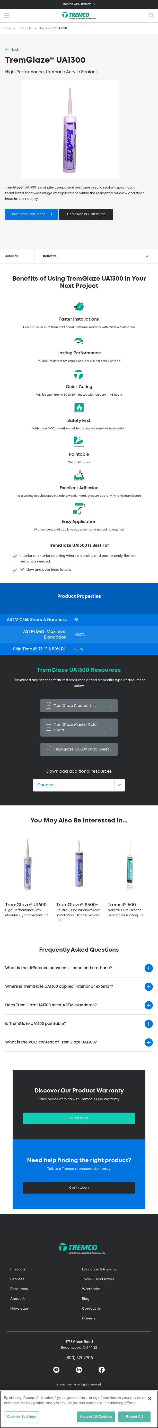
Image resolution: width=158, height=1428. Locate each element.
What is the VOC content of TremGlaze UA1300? (51, 1042)
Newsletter (19, 1308)
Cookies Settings (21, 1416)
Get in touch (79, 1187)
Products (25, 28)
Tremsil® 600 (130, 877)
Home (7, 28)
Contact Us (91, 1308)
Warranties (91, 1289)
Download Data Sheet (28, 214)
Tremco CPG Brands (77, 4)
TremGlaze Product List (79, 706)
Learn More (79, 1118)
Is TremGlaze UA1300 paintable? (35, 1024)
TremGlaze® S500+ (78, 879)
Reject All (134, 1416)
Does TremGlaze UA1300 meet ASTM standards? (51, 1005)
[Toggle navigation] (79, 4)
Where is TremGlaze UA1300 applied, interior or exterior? (59, 987)
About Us (17, 1299)
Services (17, 1279)
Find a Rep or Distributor (86, 214)
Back (15, 49)
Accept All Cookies (96, 1416)
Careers (88, 1318)
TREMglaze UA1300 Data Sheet (79, 749)
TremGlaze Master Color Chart (79, 727)
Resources (19, 1289)
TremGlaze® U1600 (27, 877)
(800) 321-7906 (79, 1358)
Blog (86, 1299)
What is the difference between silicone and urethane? (58, 968)
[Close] (149, 1398)
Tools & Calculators (98, 1279)
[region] (79, 1409)
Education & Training (99, 1269)
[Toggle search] (151, 16)
